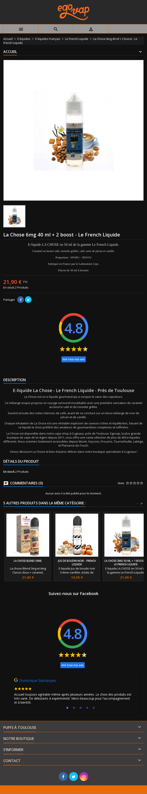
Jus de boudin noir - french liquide (77, 562)
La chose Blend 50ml (28, 561)
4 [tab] (87, 708)
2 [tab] (74, 708)
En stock (8, 287)
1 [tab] (67, 708)
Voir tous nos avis (73, 359)
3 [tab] (80, 708)
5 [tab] (94, 708)
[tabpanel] (73, 692)
